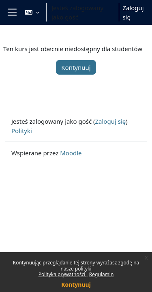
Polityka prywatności (63, 274)
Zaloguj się (132, 12)
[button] (32, 12)
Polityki (21, 131)
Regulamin (101, 274)
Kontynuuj (76, 284)
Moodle (70, 153)
